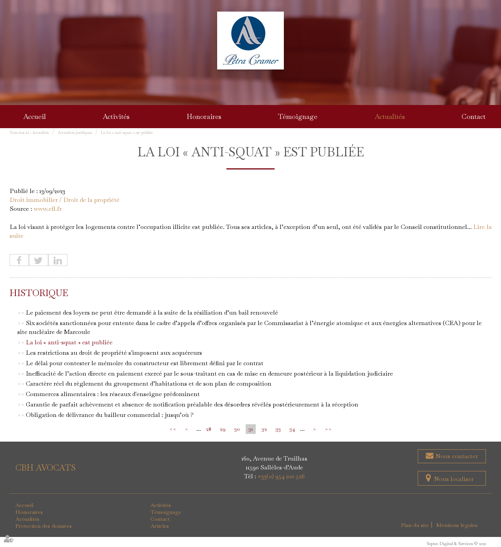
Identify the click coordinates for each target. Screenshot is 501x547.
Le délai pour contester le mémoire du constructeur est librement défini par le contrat (144, 363)
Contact (474, 116)
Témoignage (297, 116)
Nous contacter (456, 456)
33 (278, 428)
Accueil (34, 116)
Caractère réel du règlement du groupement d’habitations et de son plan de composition (149, 383)
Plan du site (415, 525)
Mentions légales (456, 525)
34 (292, 428)
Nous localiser (454, 479)
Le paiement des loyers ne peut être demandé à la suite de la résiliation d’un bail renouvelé (152, 312)
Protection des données (43, 525)
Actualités (389, 116)
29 (223, 428)
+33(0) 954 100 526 (281, 476)
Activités (116, 116)
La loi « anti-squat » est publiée (127, 132)
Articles (159, 525)
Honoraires (204, 116)
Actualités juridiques (75, 132)
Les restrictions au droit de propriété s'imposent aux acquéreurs (114, 353)
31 (250, 428)
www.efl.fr (48, 209)
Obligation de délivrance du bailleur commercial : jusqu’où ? (110, 415)
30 (237, 428)
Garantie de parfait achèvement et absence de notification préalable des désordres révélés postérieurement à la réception (192, 404)
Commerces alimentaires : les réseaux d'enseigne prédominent (113, 394)
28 (208, 428)
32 (264, 428)
